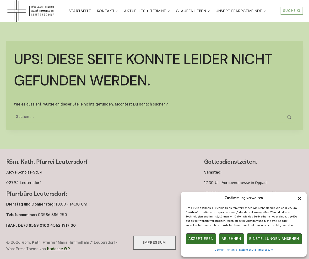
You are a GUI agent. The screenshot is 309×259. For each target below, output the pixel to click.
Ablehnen (231, 238)
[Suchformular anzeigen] (292, 11)
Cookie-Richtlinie (226, 250)
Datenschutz (247, 250)
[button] (299, 198)
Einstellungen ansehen (274, 238)
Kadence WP (58, 249)
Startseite (80, 10)
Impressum (265, 250)
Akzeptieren (201, 238)
